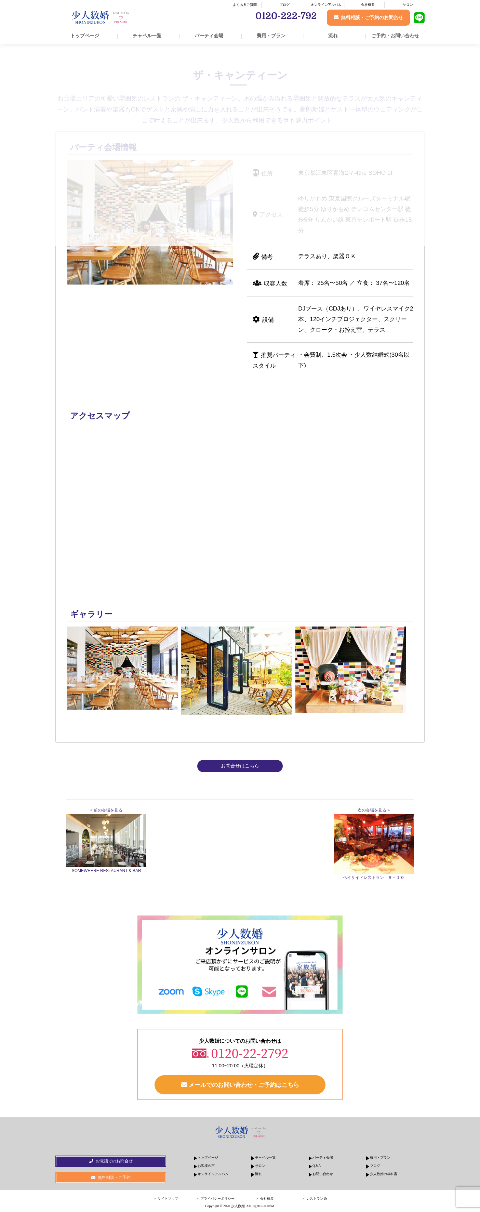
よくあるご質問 (245, 4)
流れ (333, 35)
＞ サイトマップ (165, 1198)
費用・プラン (271, 35)
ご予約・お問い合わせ (395, 35)
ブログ (284, 4)
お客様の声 (206, 1166)
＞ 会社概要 (265, 1198)
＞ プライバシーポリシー (215, 1198)
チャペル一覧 (147, 35)
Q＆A (316, 1166)
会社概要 (368, 4)
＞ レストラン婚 (314, 1198)
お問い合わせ (322, 1174)
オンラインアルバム (326, 4)
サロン (408, 4)
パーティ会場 (209, 35)
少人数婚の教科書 (383, 1174)
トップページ (84, 35)
